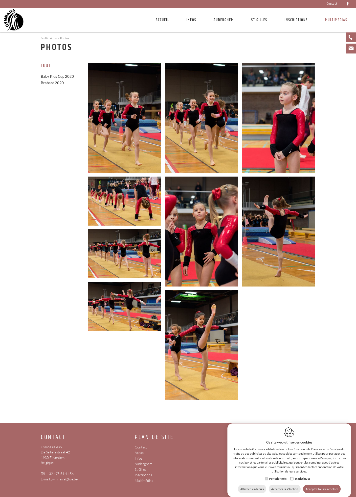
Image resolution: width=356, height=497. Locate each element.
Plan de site (154, 437)
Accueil (162, 20)
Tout (46, 66)
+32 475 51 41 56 (60, 473)
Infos (138, 458)
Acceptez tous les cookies (322, 484)
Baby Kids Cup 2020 (57, 76)
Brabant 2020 (52, 82)
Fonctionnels (278, 473)
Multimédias (144, 480)
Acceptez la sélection (284, 484)
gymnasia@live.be (64, 479)
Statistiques (302, 473)
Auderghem (224, 20)
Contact (332, 3)
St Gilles (259, 20)
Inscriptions (296, 20)
